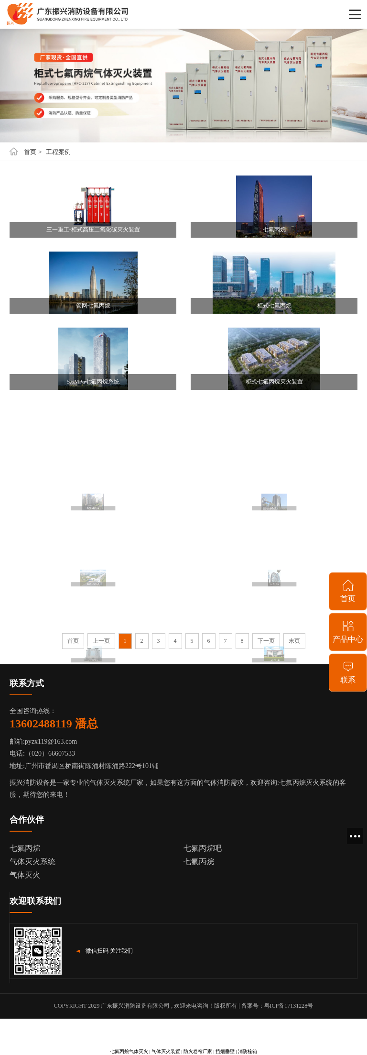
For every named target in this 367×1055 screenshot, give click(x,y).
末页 (294, 640)
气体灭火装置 (165, 1051)
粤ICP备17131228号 (288, 1005)
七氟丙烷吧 (203, 848)
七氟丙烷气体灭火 (129, 1051)
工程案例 (58, 151)
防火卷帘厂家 (198, 1051)
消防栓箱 (247, 1051)
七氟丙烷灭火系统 (306, 782)
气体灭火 (25, 875)
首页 (30, 151)
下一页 (266, 640)
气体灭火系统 (32, 861)
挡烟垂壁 (225, 1051)
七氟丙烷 (25, 848)
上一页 (101, 640)
